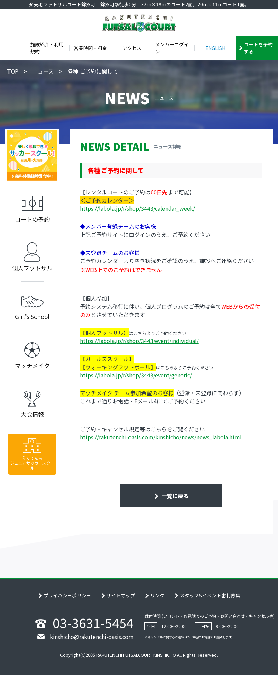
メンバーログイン (172, 48)
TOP (12, 71)
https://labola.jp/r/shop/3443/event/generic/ (136, 375)
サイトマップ (120, 595)
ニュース (43, 71)
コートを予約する (258, 48)
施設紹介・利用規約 (47, 48)
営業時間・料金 (90, 48)
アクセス (132, 48)
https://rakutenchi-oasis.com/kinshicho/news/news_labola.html (161, 437)
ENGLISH (215, 48)
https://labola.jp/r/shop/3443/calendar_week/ (137, 208)
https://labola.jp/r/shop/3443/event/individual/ (139, 341)
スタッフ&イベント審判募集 (210, 595)
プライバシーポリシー (67, 595)
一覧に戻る (174, 496)
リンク (157, 595)
